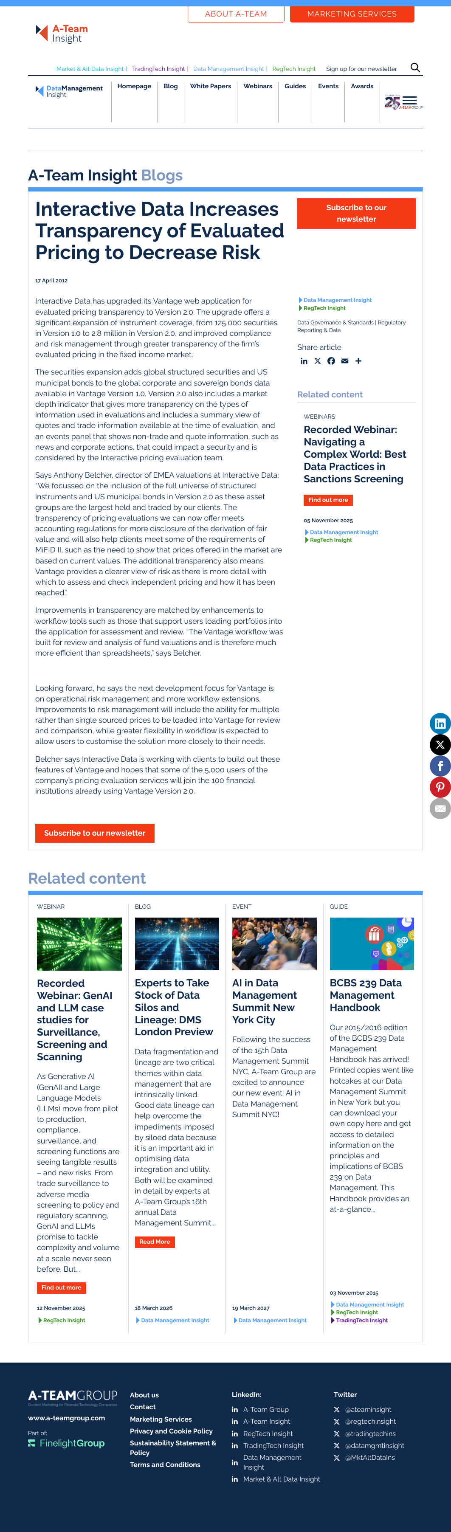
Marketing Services (352, 14)
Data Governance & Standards (335, 323)
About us (144, 1395)
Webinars (257, 86)
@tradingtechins (370, 1434)
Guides (295, 86)
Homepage (135, 86)
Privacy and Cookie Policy (171, 1431)
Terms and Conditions (165, 1465)
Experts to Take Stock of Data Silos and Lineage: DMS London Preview (174, 1007)
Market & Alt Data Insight (90, 69)
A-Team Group (266, 1409)
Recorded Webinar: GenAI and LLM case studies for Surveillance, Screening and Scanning (75, 1020)
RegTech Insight (294, 69)
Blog (170, 86)
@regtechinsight (370, 1421)
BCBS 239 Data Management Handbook (366, 995)
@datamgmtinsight (374, 1446)
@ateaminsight (368, 1409)
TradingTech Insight (158, 69)
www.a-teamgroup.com (66, 1418)
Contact (143, 1407)
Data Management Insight (228, 69)
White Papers (210, 86)
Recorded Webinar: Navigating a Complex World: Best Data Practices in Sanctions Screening (355, 453)
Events (328, 86)
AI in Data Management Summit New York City (264, 1001)
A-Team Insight (266, 1421)
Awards (362, 86)
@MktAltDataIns (370, 1457)
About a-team (236, 14)
